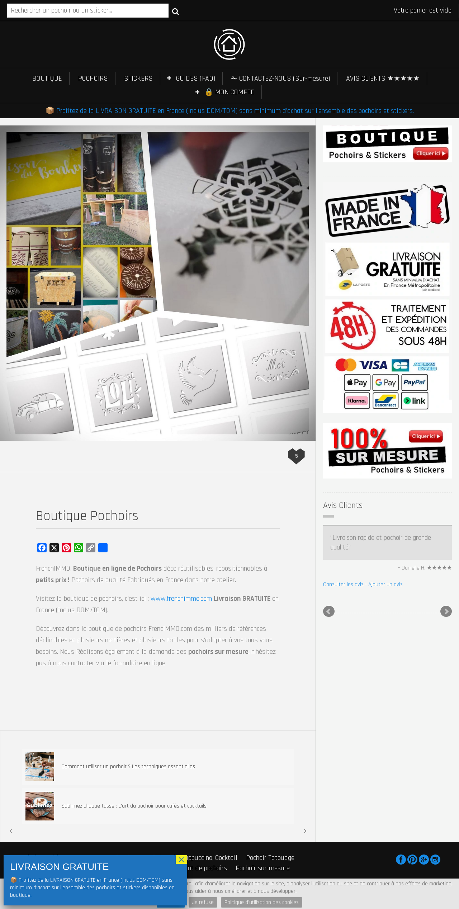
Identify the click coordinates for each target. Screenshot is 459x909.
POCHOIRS (93, 78)
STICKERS (138, 78)
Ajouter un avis (385, 584)
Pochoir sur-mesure (263, 868)
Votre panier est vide (422, 10)
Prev (329, 611)
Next (446, 611)
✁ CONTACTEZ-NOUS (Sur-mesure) (280, 78)
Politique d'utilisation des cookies (261, 902)
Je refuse (203, 902)
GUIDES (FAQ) (195, 78)
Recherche (175, 11)
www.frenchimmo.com (181, 598)
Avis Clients (343, 505)
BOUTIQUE (47, 78)
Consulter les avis (343, 584)
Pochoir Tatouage (270, 857)
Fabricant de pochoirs (197, 868)
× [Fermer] (181, 859)
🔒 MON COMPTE (229, 92)
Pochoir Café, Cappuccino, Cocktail (190, 857)
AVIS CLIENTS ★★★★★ (383, 78)
